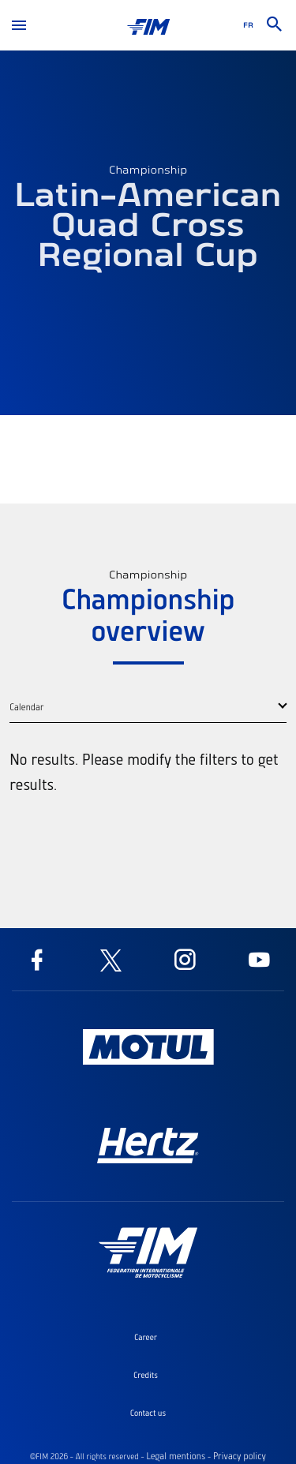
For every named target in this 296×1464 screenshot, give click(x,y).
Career (145, 1336)
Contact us (148, 1412)
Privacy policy (239, 1456)
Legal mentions (175, 1456)
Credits (145, 1374)
